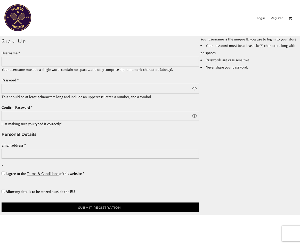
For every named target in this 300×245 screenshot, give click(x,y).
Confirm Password (16, 107)
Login (261, 18)
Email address (12, 145)
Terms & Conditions (43, 173)
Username (10, 53)
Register (277, 18)
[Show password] (194, 88)
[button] (290, 18)
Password (9, 80)
